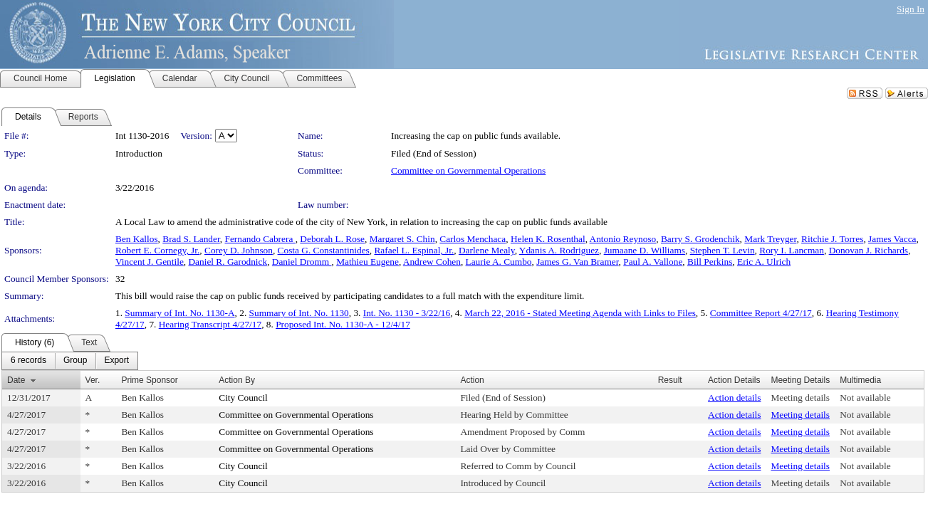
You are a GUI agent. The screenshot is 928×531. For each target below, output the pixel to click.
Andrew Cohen (432, 261)
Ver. (92, 380)
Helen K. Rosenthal (548, 238)
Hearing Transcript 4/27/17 (210, 324)
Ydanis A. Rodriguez (559, 250)
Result (670, 380)
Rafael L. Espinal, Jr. (414, 250)
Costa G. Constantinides (324, 250)
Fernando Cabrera (259, 238)
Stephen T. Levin (722, 250)
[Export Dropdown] (116, 360)
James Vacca (892, 238)
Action (472, 380)
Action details (734, 397)
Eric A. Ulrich (764, 261)
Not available (865, 397)
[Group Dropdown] (75, 360)
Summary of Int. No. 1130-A (179, 312)
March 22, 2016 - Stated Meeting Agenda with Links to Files (580, 312)
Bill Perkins (709, 261)
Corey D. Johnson (238, 250)
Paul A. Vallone (652, 261)
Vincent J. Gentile (149, 261)
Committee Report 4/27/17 (761, 312)
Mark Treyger (770, 238)
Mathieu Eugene (367, 261)
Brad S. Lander (191, 238)
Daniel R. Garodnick (227, 261)
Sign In (910, 9)
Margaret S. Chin (402, 238)
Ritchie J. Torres (832, 238)
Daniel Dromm (302, 261)
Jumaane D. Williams (644, 250)
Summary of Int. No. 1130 (299, 312)
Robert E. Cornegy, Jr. (157, 250)
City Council (243, 397)
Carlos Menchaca (472, 238)
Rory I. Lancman (791, 250)
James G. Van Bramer (577, 261)
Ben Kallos (136, 238)
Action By (237, 380)
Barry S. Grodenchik (700, 238)
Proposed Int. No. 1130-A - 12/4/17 (343, 324)
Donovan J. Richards (868, 250)
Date (16, 380)
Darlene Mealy (487, 250)
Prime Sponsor (149, 380)
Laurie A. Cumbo (499, 261)
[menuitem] (28, 360)
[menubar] (69, 361)
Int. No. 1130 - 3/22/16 (406, 312)
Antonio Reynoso (623, 238)
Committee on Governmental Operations (468, 170)
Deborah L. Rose (332, 238)
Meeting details (800, 397)
